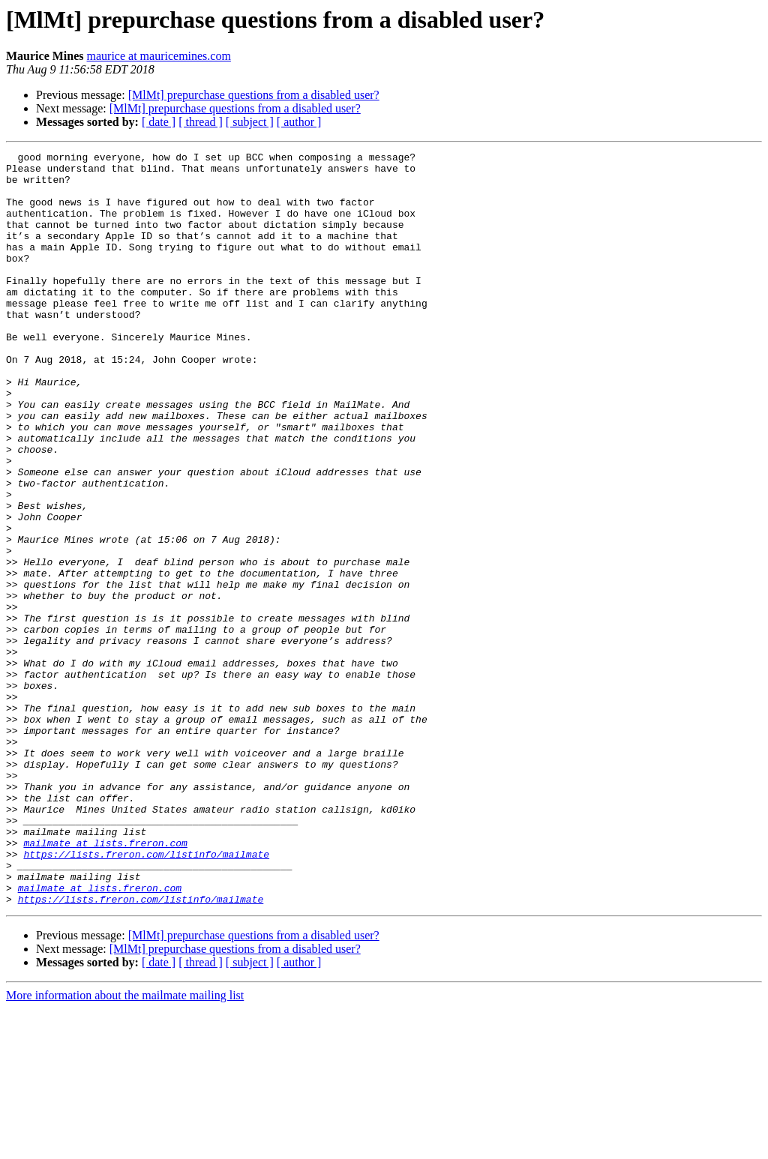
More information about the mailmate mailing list (125, 1146)
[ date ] (159, 121)
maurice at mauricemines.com (159, 55)
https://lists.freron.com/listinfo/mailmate (146, 995)
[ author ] (299, 121)
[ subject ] (250, 121)
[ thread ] (200, 121)
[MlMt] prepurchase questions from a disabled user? (254, 94)
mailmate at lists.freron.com (105, 982)
